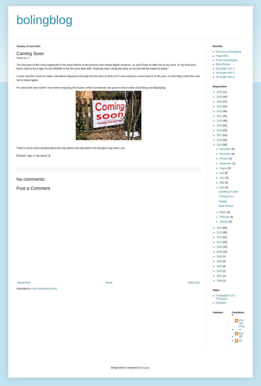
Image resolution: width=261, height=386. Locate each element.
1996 (220, 280)
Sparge (223, 201)
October (224, 158)
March (223, 212)
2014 (220, 227)
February (225, 216)
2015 (220, 144)
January (224, 221)
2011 (220, 242)
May (222, 182)
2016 (220, 140)
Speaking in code (228, 191)
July (222, 173)
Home (109, 282)
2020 (220, 120)
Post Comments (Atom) (44, 288)
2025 (220, 96)
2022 (220, 111)
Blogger (145, 367)
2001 (220, 275)
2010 (220, 246)
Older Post (193, 282)
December (226, 148)
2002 (220, 271)
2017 (220, 135)
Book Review (223, 64)
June (223, 177)
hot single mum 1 (225, 68)
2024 (220, 101)
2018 (220, 130)
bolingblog (44, 20)
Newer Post (23, 282)
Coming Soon (226, 196)
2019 (220, 125)
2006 (220, 261)
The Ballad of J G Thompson (225, 297)
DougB (241, 335)
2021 (220, 116)
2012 (220, 237)
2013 (220, 232)
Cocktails (221, 302)
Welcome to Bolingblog (228, 51)
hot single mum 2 (225, 72)
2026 (220, 92)
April (222, 187)
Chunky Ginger (241, 325)
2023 (220, 106)
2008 (220, 256)
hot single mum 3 (225, 76)
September (226, 163)
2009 (220, 251)
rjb (240, 340)
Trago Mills (222, 55)
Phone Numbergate (226, 60)
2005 (220, 266)
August (224, 168)
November (226, 153)
